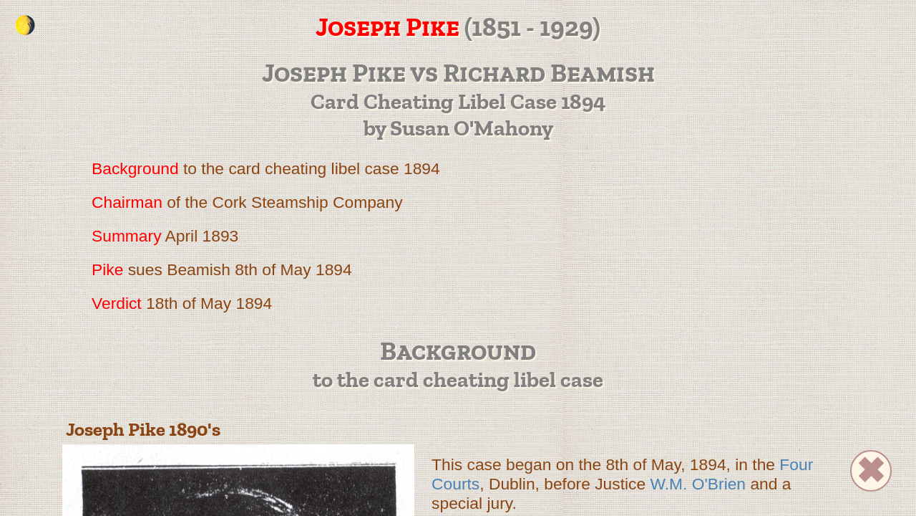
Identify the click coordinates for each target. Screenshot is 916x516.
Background (135, 168)
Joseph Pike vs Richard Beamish (458, 72)
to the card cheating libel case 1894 (266, 168)
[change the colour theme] (25, 25)
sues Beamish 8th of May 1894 (222, 269)
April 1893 (165, 235)
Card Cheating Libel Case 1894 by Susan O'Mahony (458, 114)
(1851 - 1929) (307, 26)
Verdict (117, 303)
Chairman (127, 202)
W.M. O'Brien (698, 483)
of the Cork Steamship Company (247, 202)
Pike (107, 269)
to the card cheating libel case (458, 379)
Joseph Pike (387, 26)
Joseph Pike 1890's (143, 429)
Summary (127, 235)
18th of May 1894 (182, 303)
